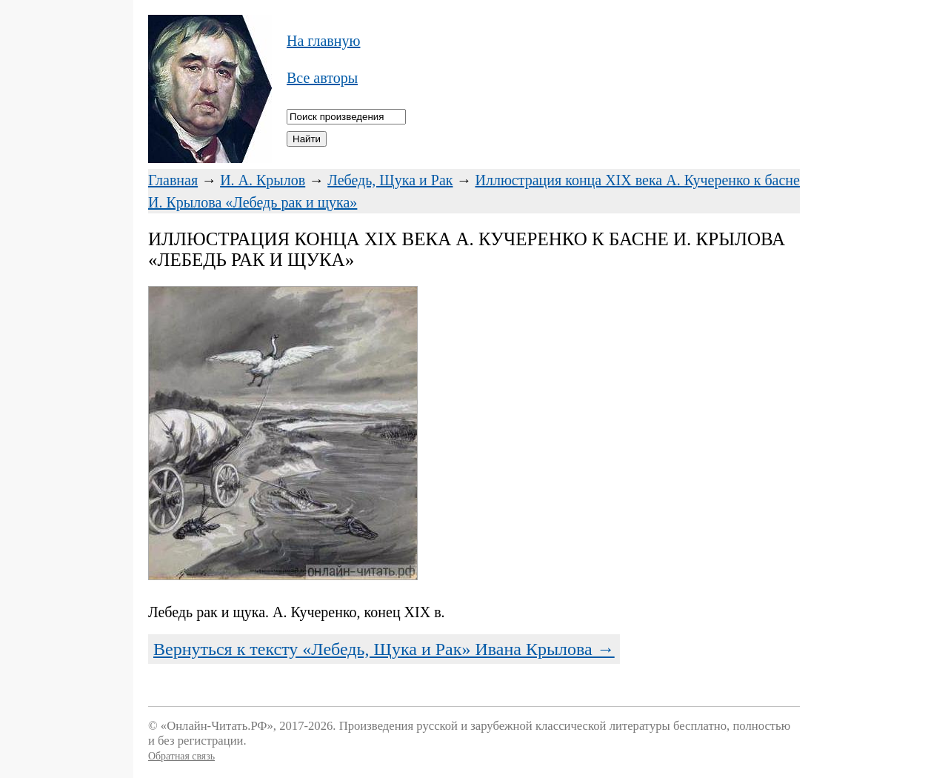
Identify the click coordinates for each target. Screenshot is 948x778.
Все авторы (322, 78)
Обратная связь (181, 756)
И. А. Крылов (262, 180)
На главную (323, 41)
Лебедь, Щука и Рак (390, 180)
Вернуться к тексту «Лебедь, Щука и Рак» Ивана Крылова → (384, 649)
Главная (173, 180)
